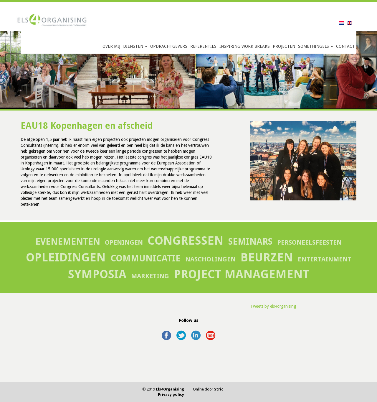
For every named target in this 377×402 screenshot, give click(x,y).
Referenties (203, 46)
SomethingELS (315, 46)
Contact (345, 46)
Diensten (135, 46)
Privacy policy (171, 394)
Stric (218, 389)
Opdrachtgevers (168, 46)
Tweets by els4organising (273, 306)
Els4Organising (170, 389)
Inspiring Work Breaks (244, 46)
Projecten (284, 46)
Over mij (111, 46)
